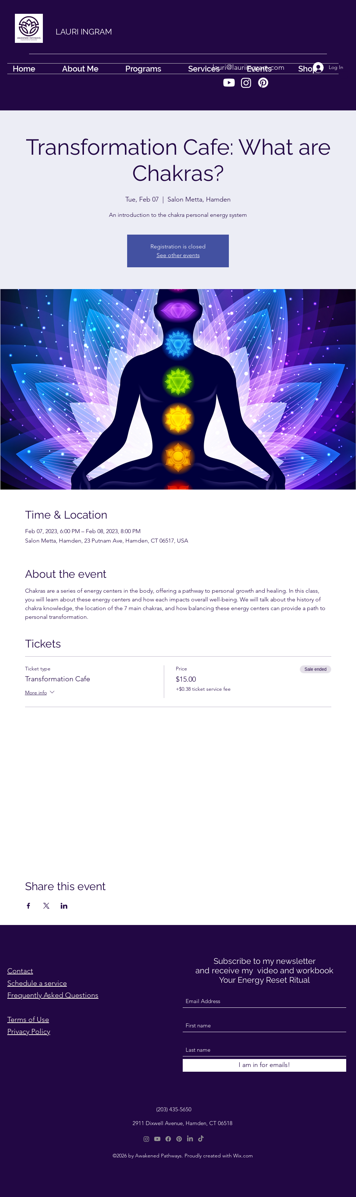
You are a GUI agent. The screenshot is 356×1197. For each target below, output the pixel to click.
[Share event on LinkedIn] (64, 906)
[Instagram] (246, 82)
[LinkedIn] (190, 1139)
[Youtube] (229, 82)
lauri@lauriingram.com (248, 67)
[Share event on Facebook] (28, 906)
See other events (178, 255)
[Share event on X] (46, 906)
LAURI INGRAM (84, 31)
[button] (344, 73)
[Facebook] (168, 1139)
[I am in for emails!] (264, 1065)
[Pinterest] (263, 82)
